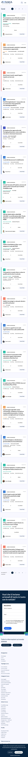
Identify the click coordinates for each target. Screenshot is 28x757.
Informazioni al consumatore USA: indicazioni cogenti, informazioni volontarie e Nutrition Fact (12, 356)
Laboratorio (3, 690)
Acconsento (18, 752)
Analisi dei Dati (4, 695)
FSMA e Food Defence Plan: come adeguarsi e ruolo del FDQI (12, 245)
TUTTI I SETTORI (4, 725)
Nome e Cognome (8, 608)
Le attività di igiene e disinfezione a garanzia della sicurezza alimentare (12, 440)
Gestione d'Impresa (5, 681)
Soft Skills (3, 687)
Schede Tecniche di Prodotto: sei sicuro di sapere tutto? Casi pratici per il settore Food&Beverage (14, 186)
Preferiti (3, 737)
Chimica (3, 715)
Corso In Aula (4, 668)
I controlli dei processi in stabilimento (13, 160)
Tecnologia (3, 689)
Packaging (3, 710)
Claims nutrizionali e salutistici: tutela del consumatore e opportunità (14, 48)
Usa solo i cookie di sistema (15, 755)
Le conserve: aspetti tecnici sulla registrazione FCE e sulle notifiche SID (13, 328)
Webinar (3, 671)
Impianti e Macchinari (6, 692)
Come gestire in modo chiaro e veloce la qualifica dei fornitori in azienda (14, 273)
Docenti (3, 659)
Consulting (3, 711)
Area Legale (3, 679)
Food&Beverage (4, 705)
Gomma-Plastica (4, 713)
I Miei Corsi (3, 734)
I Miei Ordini (4, 732)
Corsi (2, 657)
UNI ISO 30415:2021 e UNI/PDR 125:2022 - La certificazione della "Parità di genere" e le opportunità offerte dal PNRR (14, 217)
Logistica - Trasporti (5, 721)
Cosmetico (3, 708)
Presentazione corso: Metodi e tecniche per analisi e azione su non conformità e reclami (14, 19)
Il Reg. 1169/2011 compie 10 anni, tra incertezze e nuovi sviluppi (13, 523)
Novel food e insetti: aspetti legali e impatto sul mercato (13, 76)
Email (5, 614)
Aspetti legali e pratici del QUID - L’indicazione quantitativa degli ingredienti (12, 496)
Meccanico (3, 706)
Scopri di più (22, 34)
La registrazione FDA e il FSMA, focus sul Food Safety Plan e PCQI (14, 383)
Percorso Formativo (5, 673)
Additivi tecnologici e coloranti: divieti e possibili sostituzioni (14, 302)
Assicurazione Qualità (6, 682)
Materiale (3, 735)
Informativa (17, 620)
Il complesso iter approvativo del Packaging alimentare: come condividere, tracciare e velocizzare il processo (14, 132)
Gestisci (10, 752)
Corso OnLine (4, 666)
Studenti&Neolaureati (6, 718)
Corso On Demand (5, 670)
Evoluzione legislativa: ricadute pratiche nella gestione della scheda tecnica (14, 468)
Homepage (3, 656)
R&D (2, 686)
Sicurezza (3, 697)
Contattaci (3, 661)
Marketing (3, 699)
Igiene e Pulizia (4, 716)
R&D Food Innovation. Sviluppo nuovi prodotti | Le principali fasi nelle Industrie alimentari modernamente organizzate (14, 551)
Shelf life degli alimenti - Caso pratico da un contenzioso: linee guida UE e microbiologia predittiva (14, 103)
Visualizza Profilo (5, 730)
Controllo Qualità (5, 684)
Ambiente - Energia (5, 694)
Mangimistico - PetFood (6, 720)
